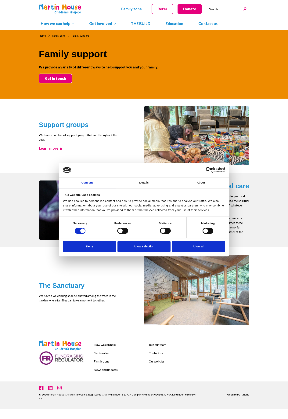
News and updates (106, 369)
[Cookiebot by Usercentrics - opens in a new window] (208, 170)
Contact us (156, 353)
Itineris (245, 394)
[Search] (246, 9)
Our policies (156, 361)
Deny (89, 246)
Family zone (101, 361)
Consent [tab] (87, 182)
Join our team (157, 344)
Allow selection (144, 246)
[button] (131, 9)
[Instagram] (59, 387)
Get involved (102, 353)
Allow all (198, 246)
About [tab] (201, 182)
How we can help (105, 344)
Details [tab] (144, 182)
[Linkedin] (50, 387)
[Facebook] (41, 387)
